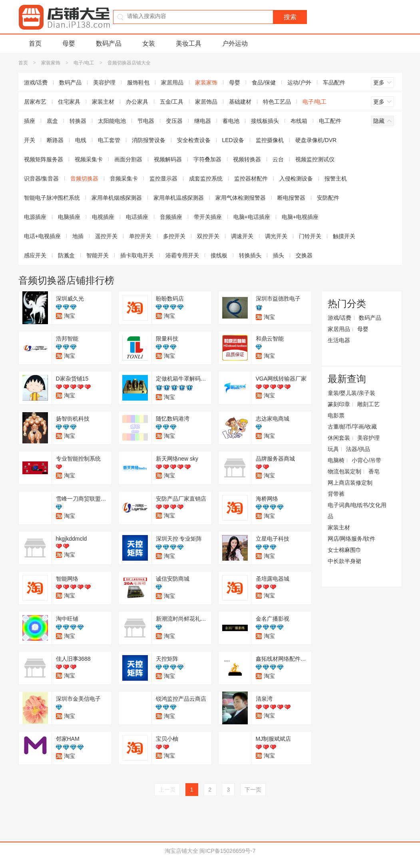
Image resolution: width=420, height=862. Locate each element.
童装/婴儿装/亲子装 (352, 393)
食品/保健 (264, 82)
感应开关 (35, 255)
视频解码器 (168, 159)
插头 (278, 255)
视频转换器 (247, 159)
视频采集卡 (89, 159)
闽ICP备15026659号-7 (227, 851)
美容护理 (104, 82)
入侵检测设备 (296, 178)
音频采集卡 (124, 178)
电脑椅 (336, 460)
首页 (35, 43)
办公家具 (137, 101)
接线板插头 (265, 121)
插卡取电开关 (137, 255)
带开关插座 (208, 217)
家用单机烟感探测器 (117, 197)
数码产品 (108, 43)
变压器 (174, 121)
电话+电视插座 (42, 236)
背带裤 (336, 494)
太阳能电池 (112, 121)
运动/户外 (299, 82)
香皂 (374, 471)
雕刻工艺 (368, 404)
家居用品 (172, 82)
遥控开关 (106, 236)
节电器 (145, 121)
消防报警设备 (148, 140)
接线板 (219, 255)
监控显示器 (163, 178)
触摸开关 (344, 236)
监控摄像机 (270, 140)
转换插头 (250, 255)
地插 (78, 236)
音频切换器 (84, 178)
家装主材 (103, 101)
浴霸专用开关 (182, 255)
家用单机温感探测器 (178, 197)
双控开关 (208, 236)
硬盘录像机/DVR (315, 140)
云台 (278, 159)
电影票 (336, 415)
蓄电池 (231, 121)
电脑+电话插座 (251, 217)
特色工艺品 (277, 101)
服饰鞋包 (138, 82)
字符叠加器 (207, 159)
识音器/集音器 (41, 178)
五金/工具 (172, 101)
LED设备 (233, 140)
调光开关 (276, 236)
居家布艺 (35, 101)
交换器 (304, 255)
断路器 (55, 140)
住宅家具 (69, 101)
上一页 (167, 789)
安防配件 (328, 197)
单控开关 (140, 236)
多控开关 (174, 236)
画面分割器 (128, 159)
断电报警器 (291, 197)
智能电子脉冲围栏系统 (52, 197)
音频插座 (171, 217)
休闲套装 (339, 438)
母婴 (68, 43)
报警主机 (335, 178)
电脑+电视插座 (300, 217)
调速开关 (242, 236)
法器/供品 (358, 449)
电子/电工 (84, 63)
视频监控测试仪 (314, 159)
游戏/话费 (36, 82)
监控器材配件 (251, 178)
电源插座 (35, 217)
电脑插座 (69, 217)
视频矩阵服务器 (43, 159)
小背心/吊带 (366, 460)
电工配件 (330, 121)
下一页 (253, 789)
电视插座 (103, 217)
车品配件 (334, 82)
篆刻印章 (339, 404)
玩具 (333, 449)
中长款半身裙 (344, 561)
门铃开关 (310, 236)
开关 (29, 140)
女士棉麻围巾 (344, 550)
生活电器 (339, 340)
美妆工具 (188, 43)
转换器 (78, 121)
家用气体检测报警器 (240, 197)
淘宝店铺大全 (181, 851)
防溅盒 (66, 255)
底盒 (52, 121)
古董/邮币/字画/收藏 (352, 426)
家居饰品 (206, 101)
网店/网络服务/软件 (352, 538)
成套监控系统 (206, 178)
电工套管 (109, 140)
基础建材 (240, 101)
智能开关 (97, 255)
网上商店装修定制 (350, 482)
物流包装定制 (344, 471)
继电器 (202, 121)
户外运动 (235, 43)
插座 (29, 121)
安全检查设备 (194, 140)
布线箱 (299, 121)
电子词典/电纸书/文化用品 (357, 510)
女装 (148, 43)
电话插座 (137, 217)
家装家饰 (50, 63)
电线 (80, 140)
